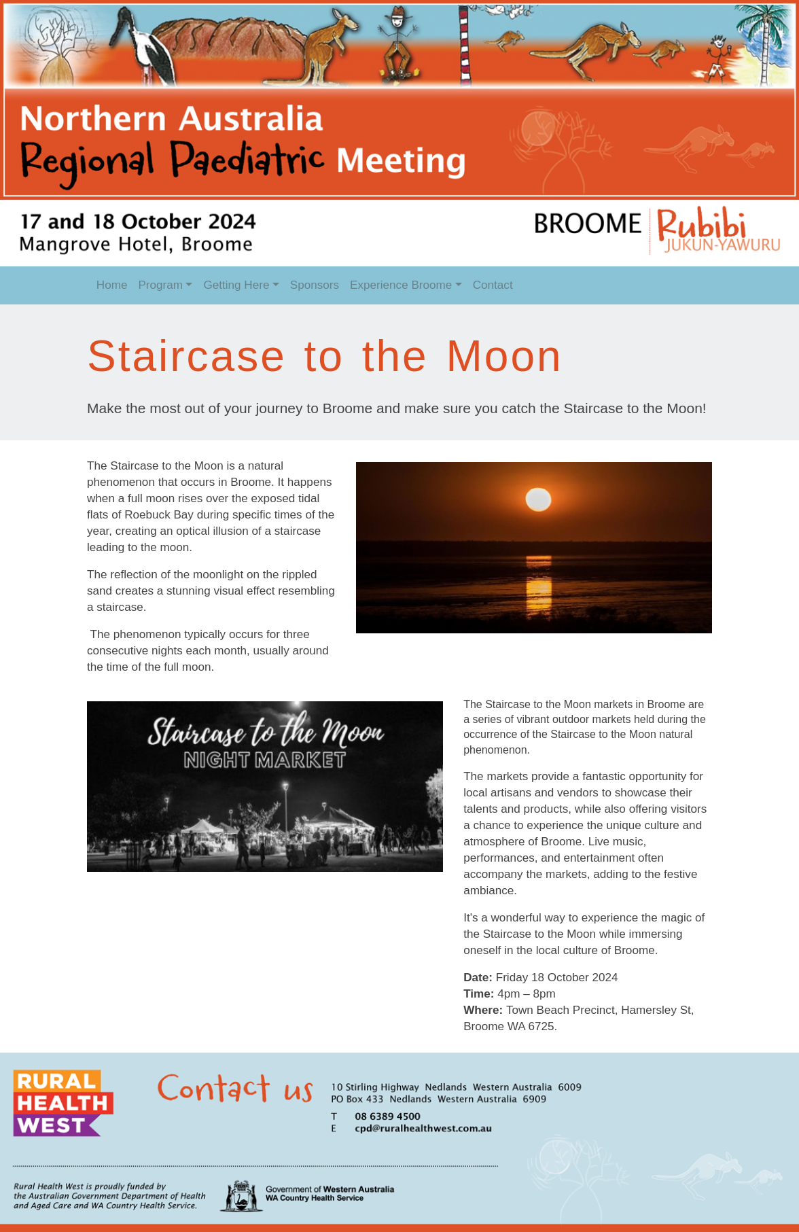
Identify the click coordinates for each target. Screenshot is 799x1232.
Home (112, 285)
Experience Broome (401, 285)
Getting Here (236, 285)
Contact (493, 285)
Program (160, 285)
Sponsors (314, 285)
